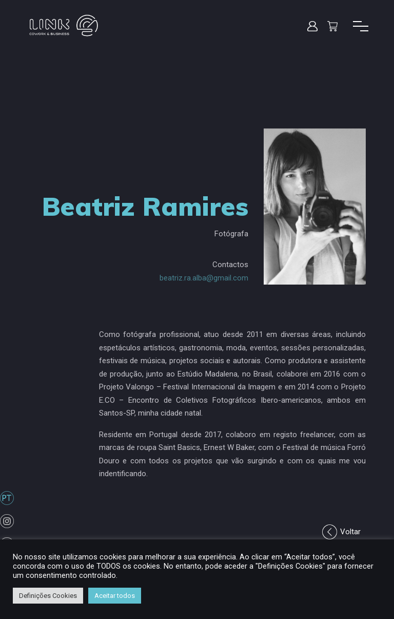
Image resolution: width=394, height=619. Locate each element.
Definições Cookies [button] (48, 595)
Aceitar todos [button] (114, 595)
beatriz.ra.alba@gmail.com (204, 278)
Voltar (350, 531)
